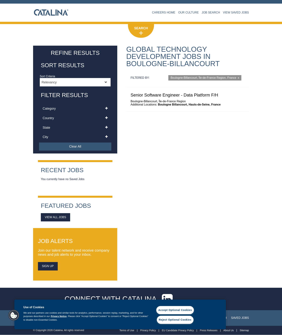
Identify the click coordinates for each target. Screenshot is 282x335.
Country (48, 118)
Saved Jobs (240, 317)
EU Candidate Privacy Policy (178, 330)
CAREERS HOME (163, 12)
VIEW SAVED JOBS (236, 12)
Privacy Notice (59, 316)
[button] (14, 315)
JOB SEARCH (211, 12)
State (46, 127)
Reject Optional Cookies (175, 319)
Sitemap (244, 330)
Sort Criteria (47, 76)
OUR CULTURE (188, 12)
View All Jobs (55, 217)
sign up (48, 266)
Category (49, 108)
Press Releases (208, 330)
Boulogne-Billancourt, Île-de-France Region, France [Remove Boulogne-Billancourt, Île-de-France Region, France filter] (203, 77)
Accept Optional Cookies (175, 310)
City (45, 137)
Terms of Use (126, 330)
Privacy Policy (148, 330)
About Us (228, 330)
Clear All (75, 146)
